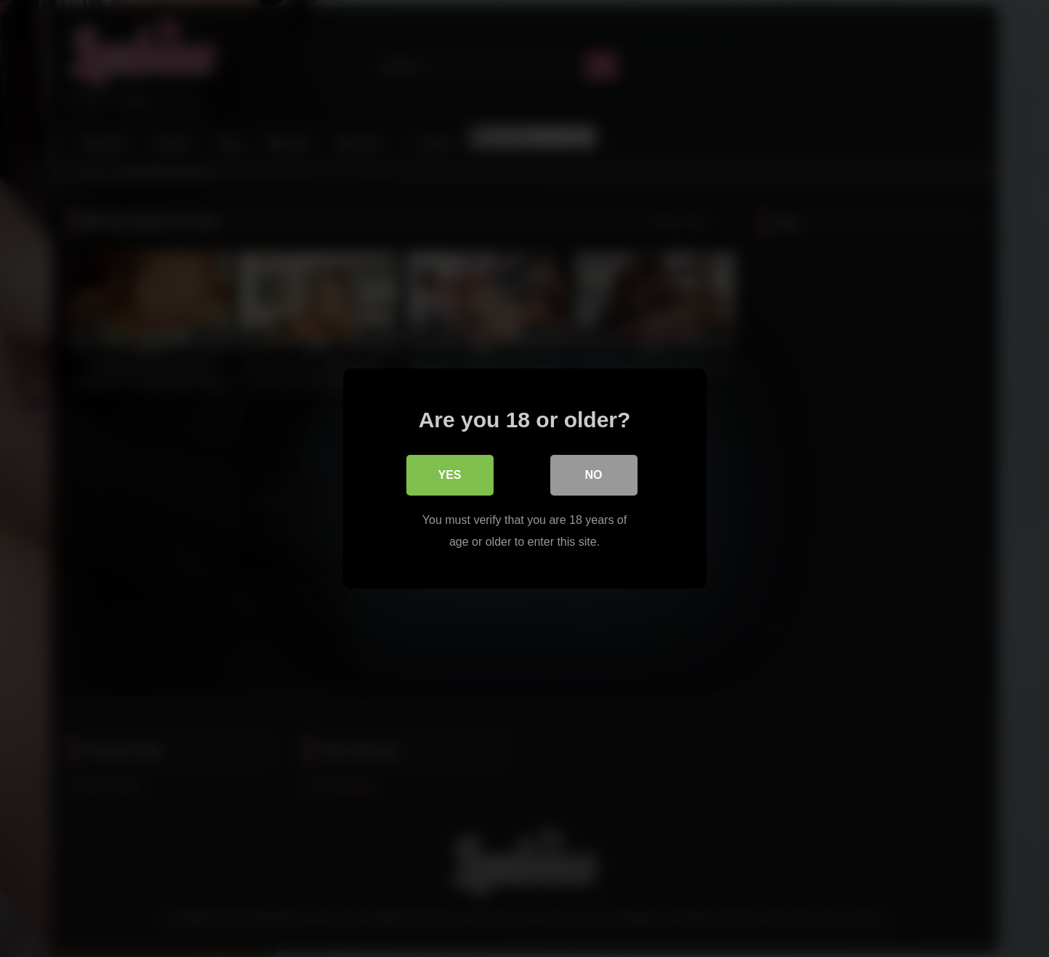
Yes (449, 475)
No (594, 475)
